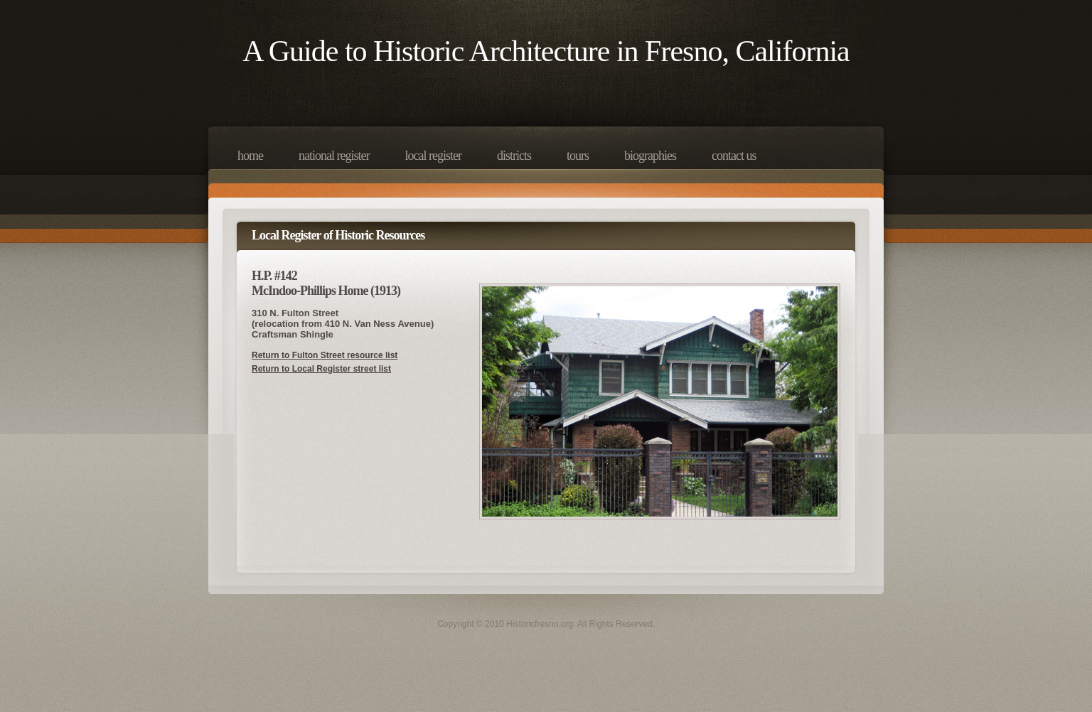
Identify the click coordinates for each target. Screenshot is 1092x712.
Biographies (650, 156)
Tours (578, 156)
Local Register (433, 156)
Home (250, 156)
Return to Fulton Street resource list (324, 355)
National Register (334, 156)
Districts (514, 156)
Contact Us (734, 156)
